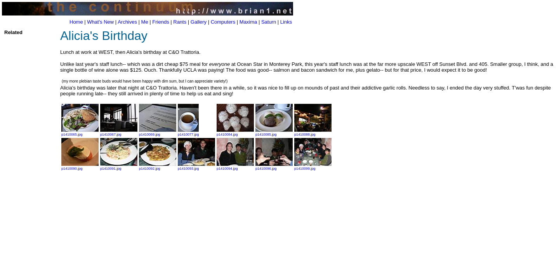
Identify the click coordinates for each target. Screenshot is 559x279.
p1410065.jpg (80, 132)
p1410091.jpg (118, 166)
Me (144, 22)
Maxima (248, 22)
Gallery (199, 22)
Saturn (268, 22)
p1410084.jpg (235, 132)
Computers (223, 22)
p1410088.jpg (313, 132)
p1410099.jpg (313, 166)
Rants (179, 22)
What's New (100, 22)
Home (76, 22)
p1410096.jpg (274, 166)
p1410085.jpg (274, 132)
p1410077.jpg (188, 132)
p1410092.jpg (157, 166)
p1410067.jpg (118, 132)
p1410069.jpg (157, 132)
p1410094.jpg (235, 166)
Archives (127, 22)
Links (286, 22)
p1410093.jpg (196, 166)
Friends (160, 22)
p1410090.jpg (80, 166)
